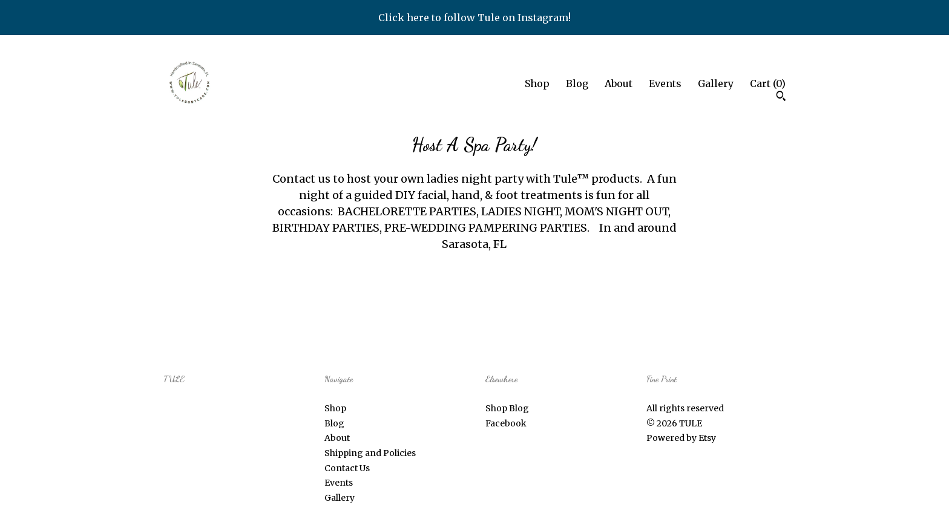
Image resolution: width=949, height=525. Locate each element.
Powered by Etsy (681, 437)
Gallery (716, 83)
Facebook (506, 423)
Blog (577, 83)
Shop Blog (507, 408)
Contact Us (347, 468)
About (618, 83)
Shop (537, 83)
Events (665, 83)
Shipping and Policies (370, 453)
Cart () (768, 83)
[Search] (781, 97)
